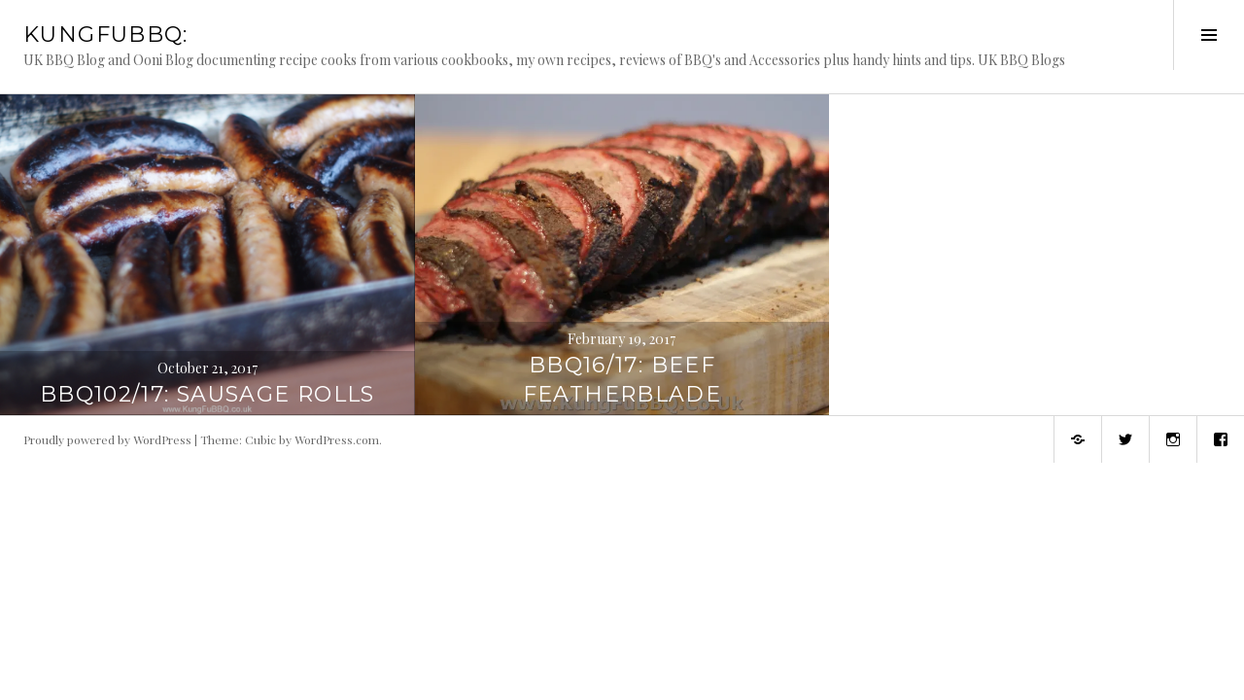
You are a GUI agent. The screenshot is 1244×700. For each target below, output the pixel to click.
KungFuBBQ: (106, 34)
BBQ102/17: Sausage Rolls (207, 394)
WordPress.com (336, 439)
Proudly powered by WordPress (107, 439)
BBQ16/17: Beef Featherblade (622, 379)
